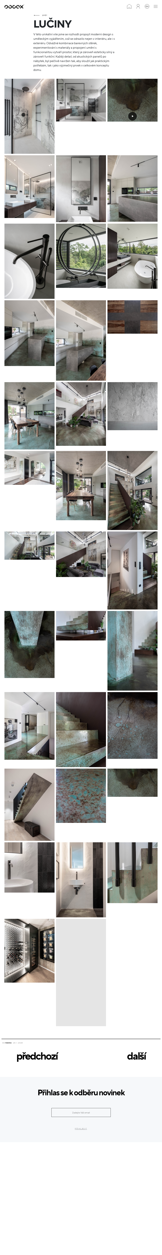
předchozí (37, 1056)
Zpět (44, 15)
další (136, 1056)
